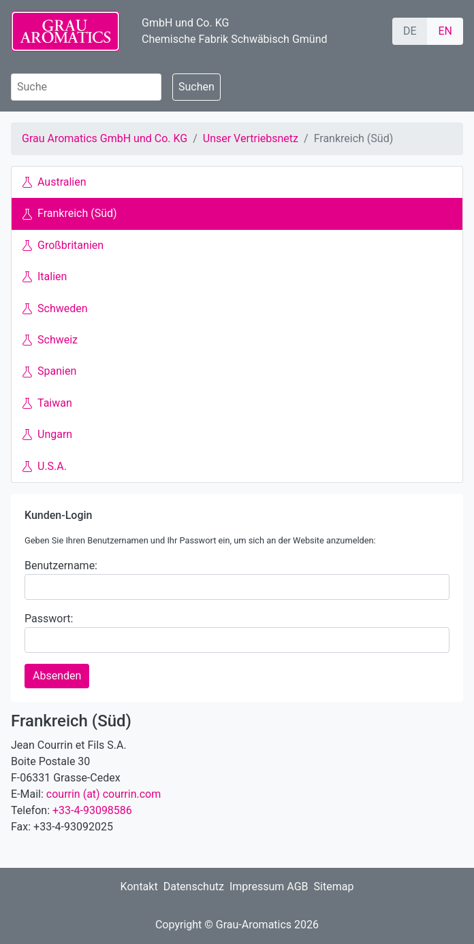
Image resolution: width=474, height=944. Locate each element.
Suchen (196, 86)
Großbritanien (63, 245)
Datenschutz (193, 886)
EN (445, 30)
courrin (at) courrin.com (103, 794)
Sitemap (334, 886)
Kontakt (139, 886)
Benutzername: (61, 565)
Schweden (55, 308)
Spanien (49, 371)
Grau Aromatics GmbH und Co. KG (104, 138)
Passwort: (49, 618)
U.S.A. (44, 466)
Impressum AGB (269, 886)
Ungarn (47, 434)
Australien (54, 181)
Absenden (57, 675)
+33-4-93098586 (92, 810)
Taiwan (47, 403)
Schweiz (50, 339)
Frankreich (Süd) (69, 213)
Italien (44, 276)
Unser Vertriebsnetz (250, 138)
